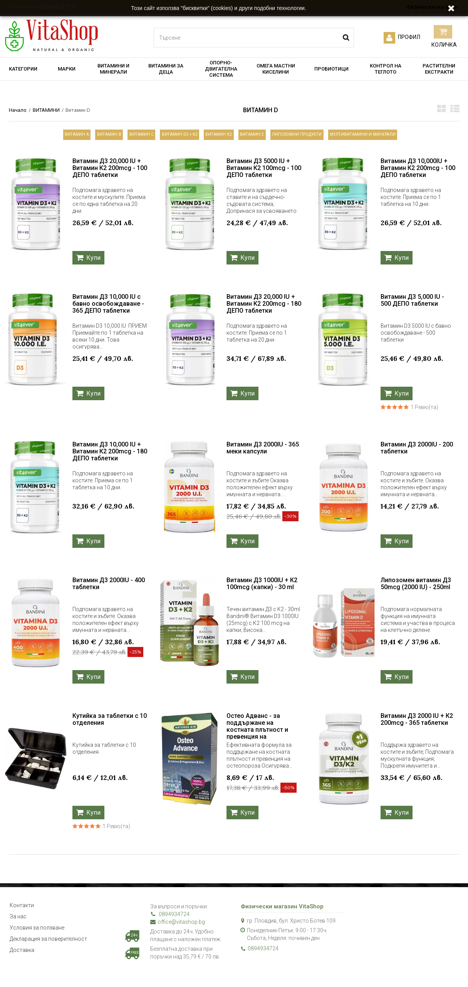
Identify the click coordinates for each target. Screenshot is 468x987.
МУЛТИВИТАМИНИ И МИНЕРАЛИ (407, 136)
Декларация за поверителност (48, 950)
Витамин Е (264, 136)
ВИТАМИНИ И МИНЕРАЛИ (113, 69)
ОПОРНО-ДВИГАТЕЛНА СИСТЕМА (221, 69)
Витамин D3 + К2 (167, 136)
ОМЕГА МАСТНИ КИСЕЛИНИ (276, 69)
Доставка (22, 964)
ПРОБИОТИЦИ (331, 69)
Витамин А (29, 136)
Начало (18, 110)
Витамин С (117, 136)
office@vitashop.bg (177, 925)
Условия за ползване (37, 937)
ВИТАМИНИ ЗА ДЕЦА (165, 69)
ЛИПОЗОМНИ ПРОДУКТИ (324, 136)
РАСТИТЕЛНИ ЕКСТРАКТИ (439, 69)
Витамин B (73, 136)
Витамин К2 (220, 136)
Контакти (22, 910)
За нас (18, 923)
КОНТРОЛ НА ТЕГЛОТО (385, 69)
